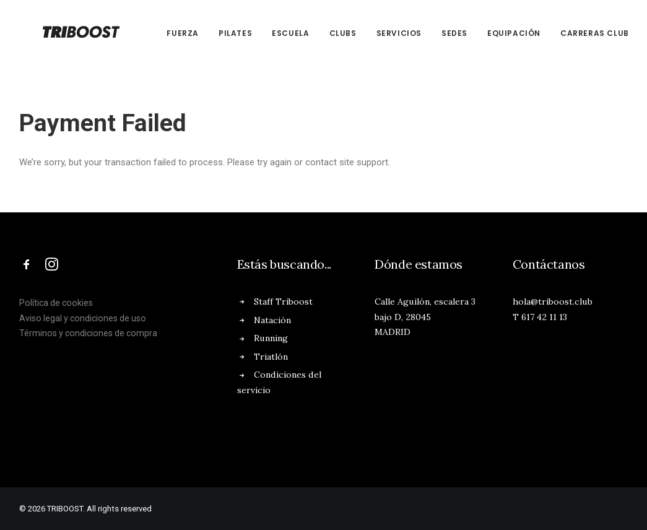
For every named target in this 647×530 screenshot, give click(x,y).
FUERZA (167, 33)
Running (271, 338)
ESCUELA (274, 33)
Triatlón (271, 356)
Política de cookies (56, 303)
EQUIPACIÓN (497, 33)
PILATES (219, 33)
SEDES (438, 33)
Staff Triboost (283, 301)
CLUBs (327, 33)
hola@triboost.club (553, 301)
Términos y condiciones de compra (88, 333)
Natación (272, 320)
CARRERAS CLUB (578, 33)
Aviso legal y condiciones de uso (82, 318)
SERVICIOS (383, 33)
